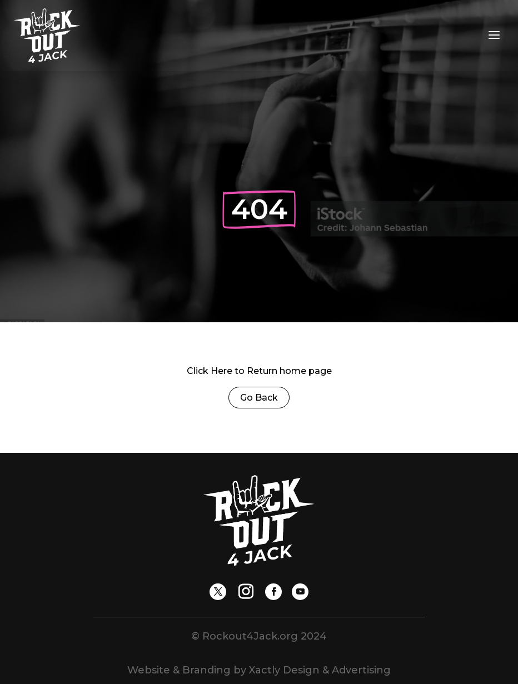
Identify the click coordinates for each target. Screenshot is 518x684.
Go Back (259, 397)
